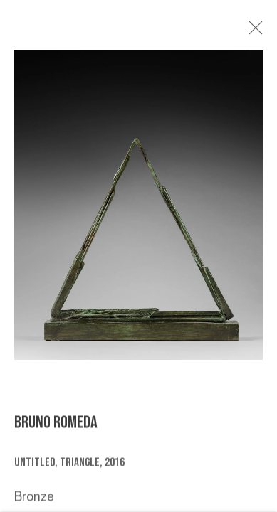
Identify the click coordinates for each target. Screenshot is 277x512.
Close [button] (255, 32)
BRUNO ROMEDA (56, 425)
